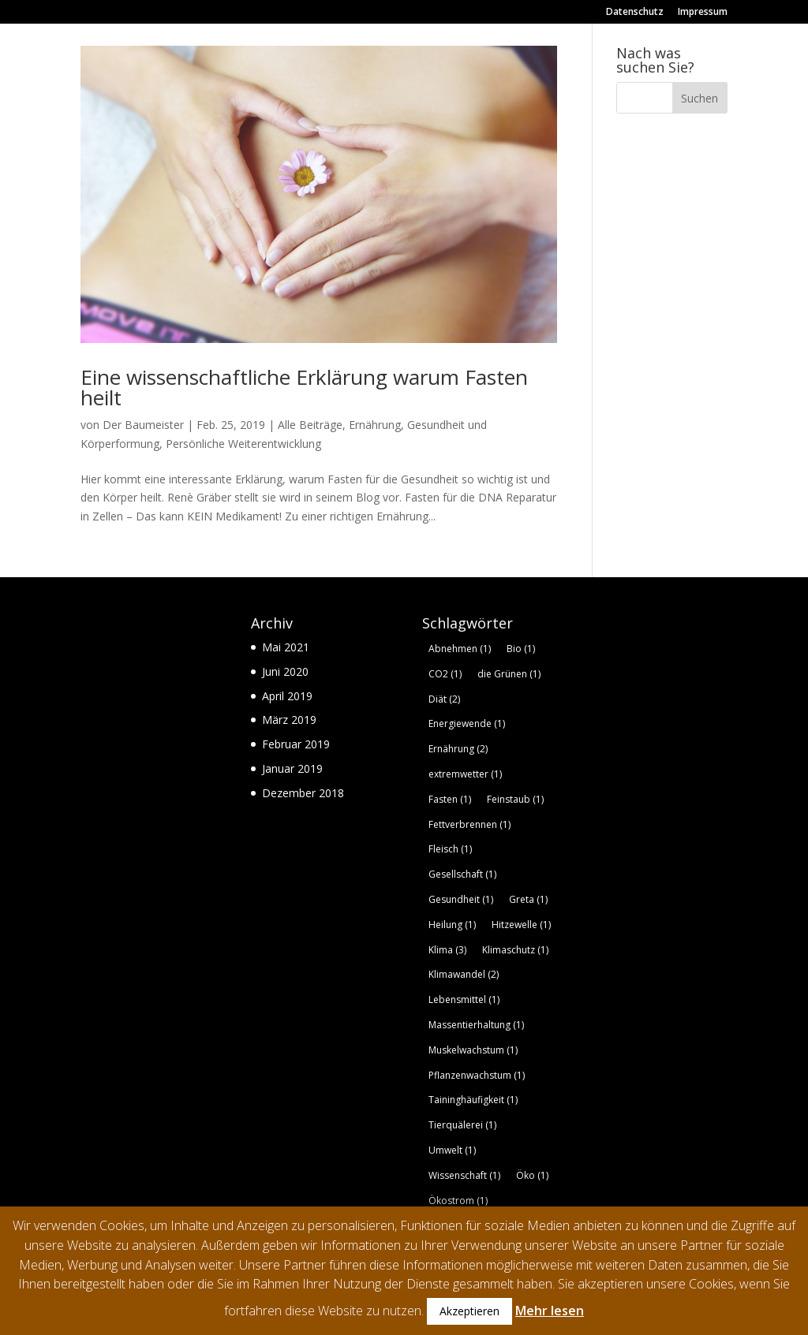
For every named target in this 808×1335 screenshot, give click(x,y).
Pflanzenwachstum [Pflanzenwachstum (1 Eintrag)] (476, 1075)
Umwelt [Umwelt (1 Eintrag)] (452, 1150)
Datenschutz (635, 12)
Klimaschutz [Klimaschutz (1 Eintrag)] (515, 950)
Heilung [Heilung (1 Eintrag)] (452, 924)
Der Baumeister (143, 424)
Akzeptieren (469, 1310)
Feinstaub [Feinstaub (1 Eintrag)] (515, 799)
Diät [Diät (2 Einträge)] (444, 699)
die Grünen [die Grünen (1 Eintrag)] (509, 674)
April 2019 (287, 695)
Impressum (703, 12)
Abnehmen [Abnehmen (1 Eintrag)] (459, 648)
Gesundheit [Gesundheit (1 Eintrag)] (460, 899)
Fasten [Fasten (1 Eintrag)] (449, 799)
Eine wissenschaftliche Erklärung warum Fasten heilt (304, 387)
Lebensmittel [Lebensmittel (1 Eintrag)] (463, 999)
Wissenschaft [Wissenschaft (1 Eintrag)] (464, 1175)
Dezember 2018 (303, 792)
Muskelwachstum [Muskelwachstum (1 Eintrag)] (473, 1050)
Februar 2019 (296, 743)
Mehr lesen (549, 1310)
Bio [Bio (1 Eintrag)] (521, 648)
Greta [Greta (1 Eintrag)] (528, 899)
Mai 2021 (285, 647)
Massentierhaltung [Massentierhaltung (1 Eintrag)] (476, 1024)
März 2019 (289, 719)
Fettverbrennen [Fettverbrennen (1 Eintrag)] (469, 824)
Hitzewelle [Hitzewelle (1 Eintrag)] (521, 924)
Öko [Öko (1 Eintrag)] (532, 1175)
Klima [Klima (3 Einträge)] (447, 950)
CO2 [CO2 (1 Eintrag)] (445, 674)
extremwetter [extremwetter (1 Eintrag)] (465, 774)
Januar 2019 (292, 768)
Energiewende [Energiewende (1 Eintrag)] (466, 723)
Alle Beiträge (310, 424)
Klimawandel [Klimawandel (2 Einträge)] (463, 974)
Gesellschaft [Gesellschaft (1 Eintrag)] (462, 874)
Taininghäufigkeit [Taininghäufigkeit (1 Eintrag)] (473, 1099)
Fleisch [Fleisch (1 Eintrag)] (450, 849)
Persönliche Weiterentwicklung (243, 443)
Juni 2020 (285, 671)
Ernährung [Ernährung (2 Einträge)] (458, 748)
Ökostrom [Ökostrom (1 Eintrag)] (458, 1200)
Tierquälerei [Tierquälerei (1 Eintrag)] (462, 1125)
